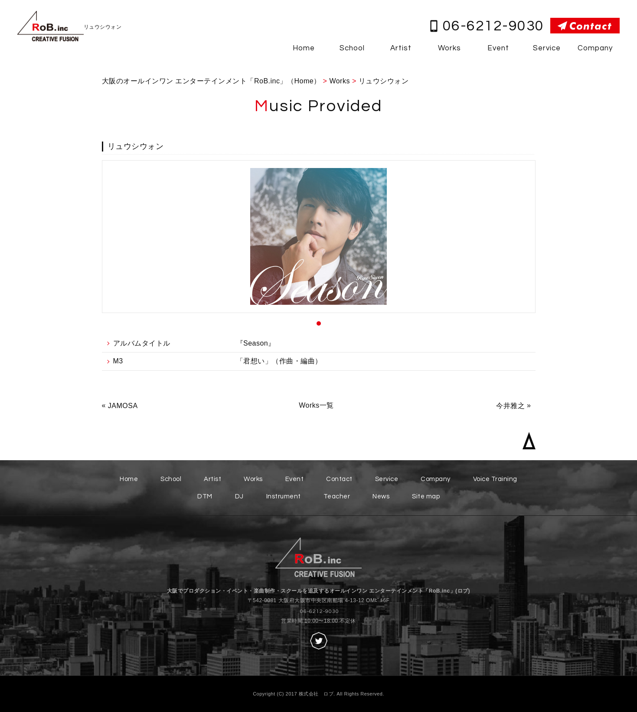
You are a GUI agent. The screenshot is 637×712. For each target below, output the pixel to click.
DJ (239, 496)
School (352, 48)
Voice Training (495, 479)
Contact (339, 479)
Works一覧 (316, 405)
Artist (401, 48)
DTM (204, 496)
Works (449, 48)
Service (547, 48)
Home (304, 48)
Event (498, 48)
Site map (426, 496)
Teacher (336, 496)
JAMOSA (123, 405)
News (380, 496)
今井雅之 (510, 405)
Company (595, 48)
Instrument (283, 496)
